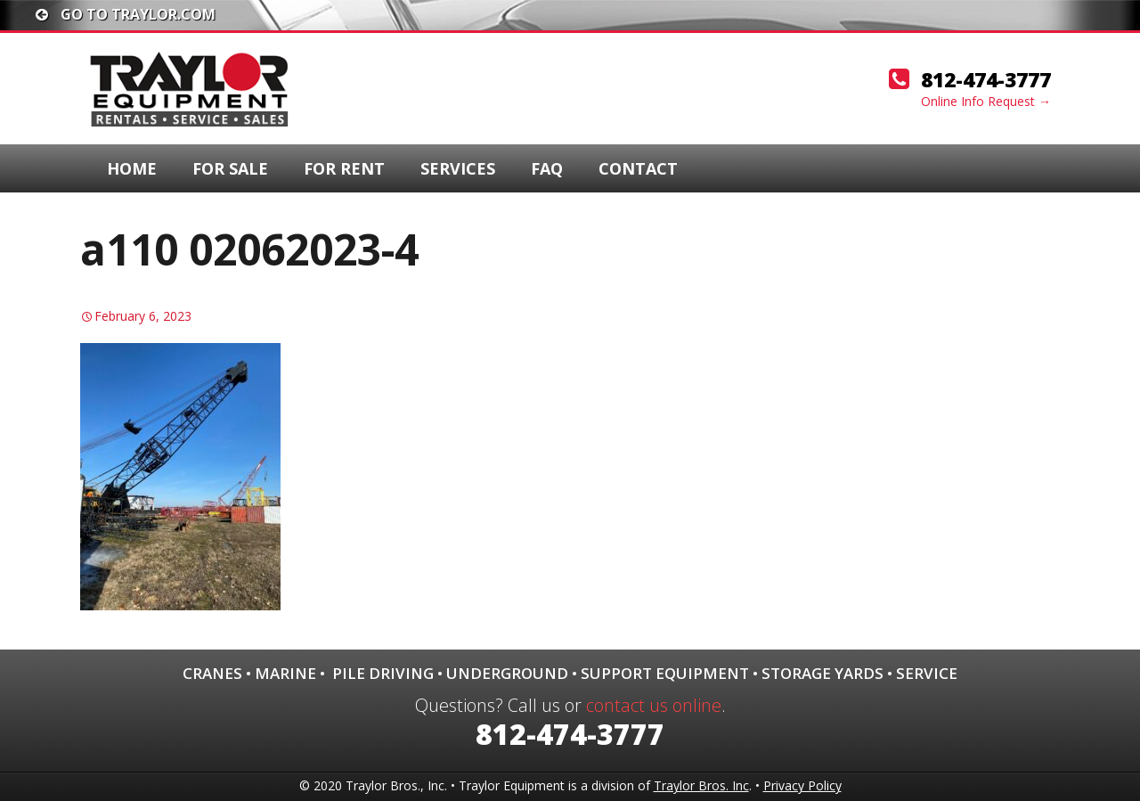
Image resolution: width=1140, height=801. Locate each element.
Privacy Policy (802, 785)
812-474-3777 (986, 79)
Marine (285, 673)
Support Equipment (665, 673)
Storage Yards (822, 673)
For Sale (230, 168)
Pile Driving (383, 673)
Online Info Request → (986, 101)
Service (926, 673)
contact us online (653, 705)
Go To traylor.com (126, 14)
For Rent (344, 168)
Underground (507, 673)
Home (132, 168)
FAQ (547, 168)
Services (457, 168)
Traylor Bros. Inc (701, 785)
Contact (638, 168)
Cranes (212, 673)
